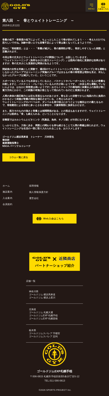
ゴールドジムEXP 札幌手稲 (43, 315)
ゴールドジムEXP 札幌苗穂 (43, 318)
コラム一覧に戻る (18, 157)
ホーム (6, 186)
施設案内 (7, 192)
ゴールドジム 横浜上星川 (42, 297)
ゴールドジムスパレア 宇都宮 (44, 333)
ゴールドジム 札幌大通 (41, 312)
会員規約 (7, 204)
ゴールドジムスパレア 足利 (43, 336)
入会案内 (7, 198)
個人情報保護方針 (38, 192)
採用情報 (34, 186)
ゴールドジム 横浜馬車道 (42, 294)
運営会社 (34, 198)
